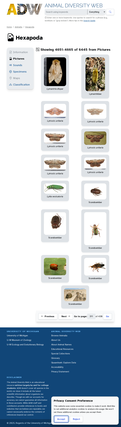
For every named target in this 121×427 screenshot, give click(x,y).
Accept (61, 419)
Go (107, 316)
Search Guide (89, 20)
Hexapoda (29, 27)
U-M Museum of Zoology (19, 340)
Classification (19, 84)
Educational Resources (62, 349)
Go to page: (80, 316)
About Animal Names (61, 344)
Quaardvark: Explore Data (63, 362)
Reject (76, 419)
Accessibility (57, 367)
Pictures (16, 58)
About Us (55, 340)
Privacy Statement (60, 371)
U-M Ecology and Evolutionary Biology (25, 344)
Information (18, 52)
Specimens (18, 71)
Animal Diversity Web (74, 5)
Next (65, 316)
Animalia (18, 27)
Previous (47, 316)
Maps (14, 78)
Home (9, 27)
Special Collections (60, 353)
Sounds (15, 65)
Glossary (55, 358)
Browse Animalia (59, 335)
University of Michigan (17, 335)
